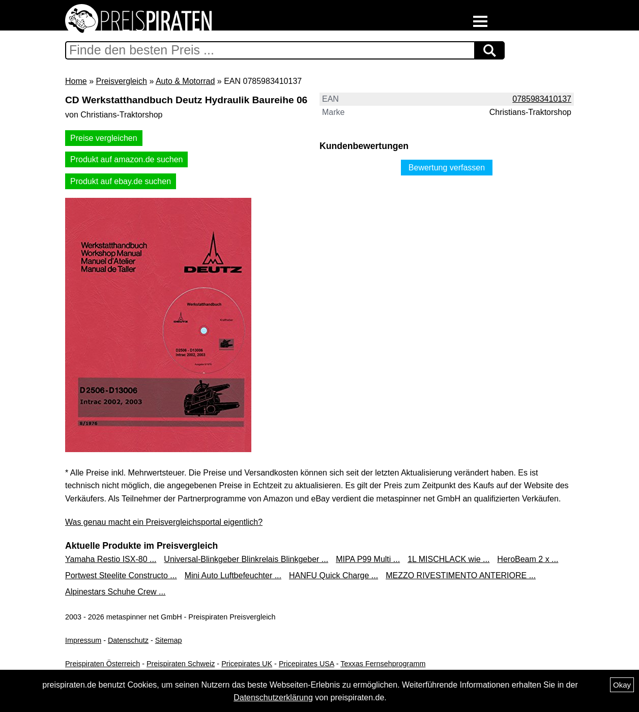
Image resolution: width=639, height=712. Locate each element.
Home (76, 81)
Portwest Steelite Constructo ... (121, 575)
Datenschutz (128, 640)
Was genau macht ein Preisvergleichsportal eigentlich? (164, 522)
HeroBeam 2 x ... (527, 559)
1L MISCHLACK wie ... (448, 559)
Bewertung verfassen (447, 167)
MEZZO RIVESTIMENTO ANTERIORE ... (461, 575)
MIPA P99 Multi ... (368, 559)
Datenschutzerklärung (273, 697)
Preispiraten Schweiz (181, 664)
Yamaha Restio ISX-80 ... (110, 559)
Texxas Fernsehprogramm (382, 664)
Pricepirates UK (246, 664)
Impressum (83, 640)
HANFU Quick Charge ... (333, 575)
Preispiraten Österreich (102, 664)
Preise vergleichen (103, 138)
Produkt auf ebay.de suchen (120, 181)
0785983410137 (541, 99)
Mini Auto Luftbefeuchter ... (233, 575)
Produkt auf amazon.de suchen (126, 159)
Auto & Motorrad (185, 81)
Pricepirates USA (306, 664)
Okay (622, 684)
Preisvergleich (121, 81)
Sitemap (168, 640)
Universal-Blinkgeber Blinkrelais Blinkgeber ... (246, 559)
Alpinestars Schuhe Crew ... (115, 591)
